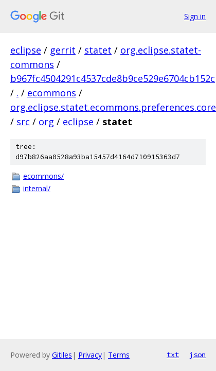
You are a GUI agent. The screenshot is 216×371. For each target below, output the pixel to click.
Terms (119, 355)
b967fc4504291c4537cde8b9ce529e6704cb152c (112, 78)
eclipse (25, 50)
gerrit (63, 50)
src (23, 121)
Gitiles (62, 355)
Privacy (90, 355)
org (46, 121)
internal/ (36, 188)
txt (173, 354)
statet (98, 50)
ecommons (51, 93)
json (197, 354)
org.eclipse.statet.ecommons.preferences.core (113, 107)
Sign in (195, 16)
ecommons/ (43, 176)
